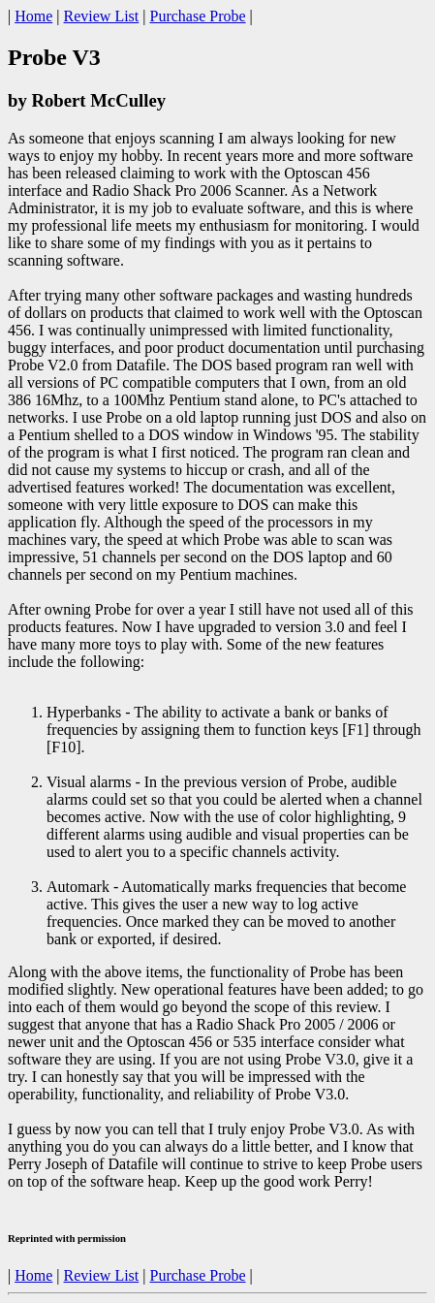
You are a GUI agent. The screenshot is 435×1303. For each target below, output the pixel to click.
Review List (102, 16)
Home (33, 16)
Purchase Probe (197, 16)
